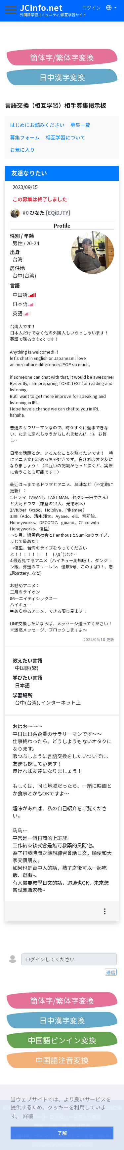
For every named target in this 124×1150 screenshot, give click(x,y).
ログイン (91, 7)
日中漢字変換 (62, 77)
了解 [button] (62, 1132)
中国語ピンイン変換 (62, 1040)
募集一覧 (80, 124)
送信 (110, 972)
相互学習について (65, 137)
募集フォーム (25, 137)
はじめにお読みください (37, 124)
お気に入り (22, 149)
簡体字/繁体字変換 (62, 57)
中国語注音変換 (62, 1059)
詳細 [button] (28, 1116)
